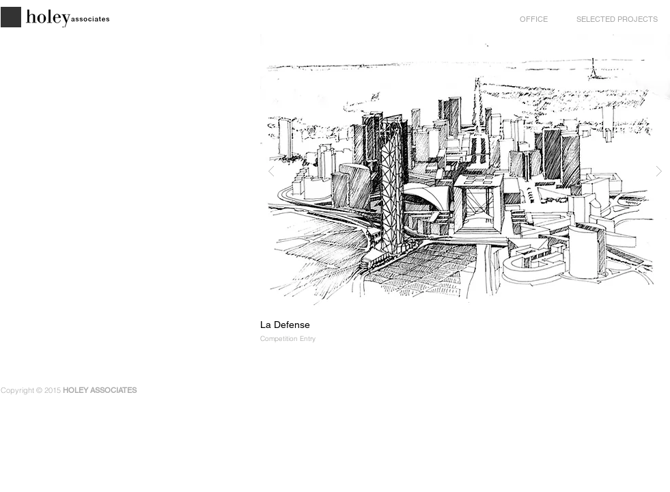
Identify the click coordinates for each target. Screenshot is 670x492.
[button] (465, 171)
